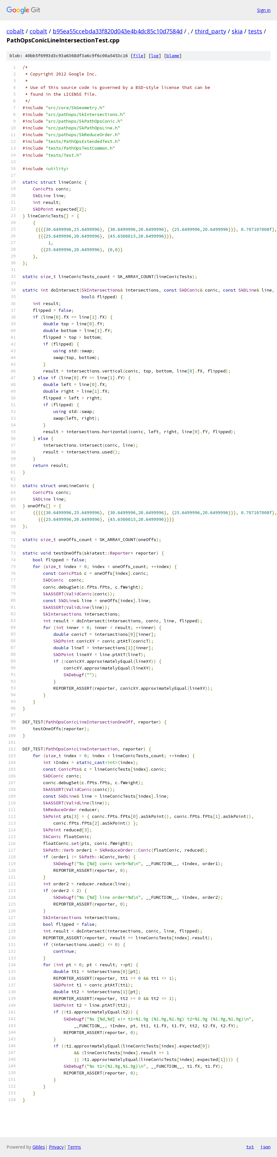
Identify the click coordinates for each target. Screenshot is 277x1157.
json (265, 1147)
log (155, 55)
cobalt (15, 31)
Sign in (264, 10)
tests (255, 31)
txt (250, 1147)
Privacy (56, 1147)
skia (237, 31)
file (138, 55)
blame (172, 55)
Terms (74, 1147)
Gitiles (38, 1147)
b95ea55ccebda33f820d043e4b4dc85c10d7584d (118, 31)
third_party (210, 31)
